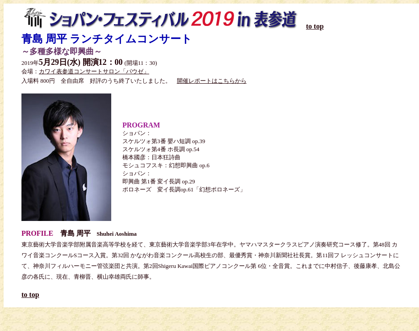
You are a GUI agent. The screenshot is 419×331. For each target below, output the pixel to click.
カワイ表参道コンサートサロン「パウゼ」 (94, 71)
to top (315, 26)
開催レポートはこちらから (212, 80)
